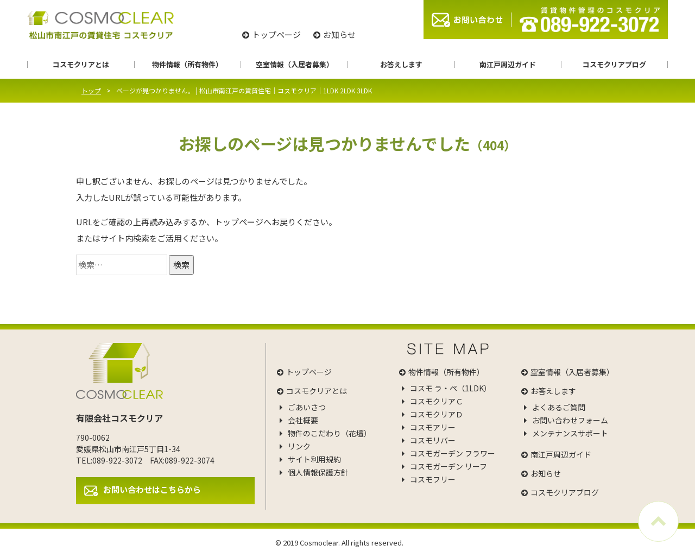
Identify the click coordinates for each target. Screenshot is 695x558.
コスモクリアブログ (614, 64)
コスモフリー (433, 479)
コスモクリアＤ (436, 414)
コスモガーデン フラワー (452, 453)
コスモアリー (433, 427)
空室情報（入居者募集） (294, 64)
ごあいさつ (307, 407)
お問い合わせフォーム (570, 420)
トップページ (276, 34)
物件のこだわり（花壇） (329, 433)
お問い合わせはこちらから (152, 489)
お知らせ (339, 34)
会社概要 (303, 420)
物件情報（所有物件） (187, 64)
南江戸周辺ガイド (507, 64)
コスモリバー (433, 440)
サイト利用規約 (314, 459)
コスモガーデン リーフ (448, 466)
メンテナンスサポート (570, 433)
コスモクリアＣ (436, 401)
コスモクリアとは (81, 64)
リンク (299, 446)
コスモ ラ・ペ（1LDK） (450, 388)
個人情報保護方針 (318, 472)
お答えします (401, 64)
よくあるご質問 (558, 407)
